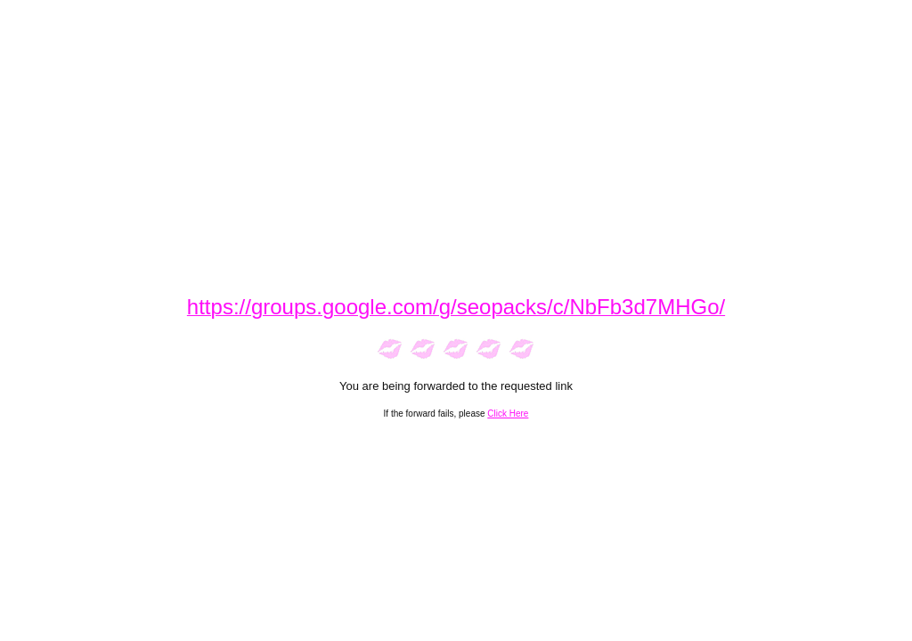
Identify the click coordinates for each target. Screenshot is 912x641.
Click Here (507, 413)
